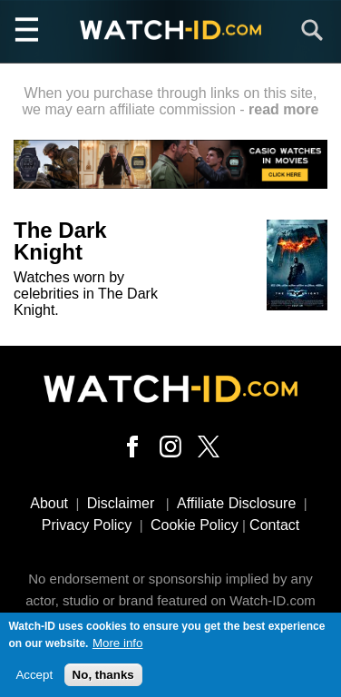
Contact (274, 525)
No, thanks (103, 679)
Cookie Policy (195, 525)
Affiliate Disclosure (236, 503)
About (49, 503)
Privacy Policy (87, 525)
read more (283, 109)
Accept (34, 679)
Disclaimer (121, 503)
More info (118, 647)
